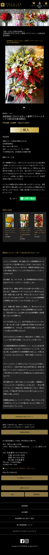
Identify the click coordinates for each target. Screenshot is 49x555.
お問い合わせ (24, 488)
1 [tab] (24, 108)
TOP (4, 31)
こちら (33, 446)
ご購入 (24, 130)
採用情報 (36, 494)
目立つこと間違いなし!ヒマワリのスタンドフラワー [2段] (10, 232)
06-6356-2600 (19, 455)
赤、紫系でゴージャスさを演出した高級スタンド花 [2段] (39, 232)
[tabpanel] (24, 75)
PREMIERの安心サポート (24, 417)
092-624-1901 (19, 458)
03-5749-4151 (21, 453)
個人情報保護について (24, 525)
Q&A (12, 494)
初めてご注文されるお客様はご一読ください (20, 468)
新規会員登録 (24, 432)
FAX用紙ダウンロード (24, 478)
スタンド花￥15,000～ (16, 31)
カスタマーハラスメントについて (24, 531)
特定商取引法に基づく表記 (24, 518)
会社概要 (24, 512)
